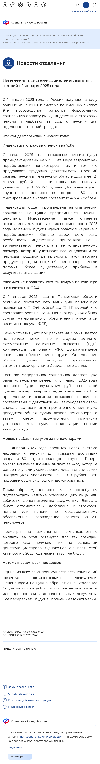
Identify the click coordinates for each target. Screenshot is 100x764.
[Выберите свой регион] (95, 5)
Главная (7, 36)
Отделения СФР (25, 36)
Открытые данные (21, 693)
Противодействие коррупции (30, 700)
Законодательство (21, 687)
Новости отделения (15, 39)
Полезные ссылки (21, 706)
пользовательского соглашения (43, 736)
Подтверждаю (20, 756)
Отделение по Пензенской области (61, 36)
